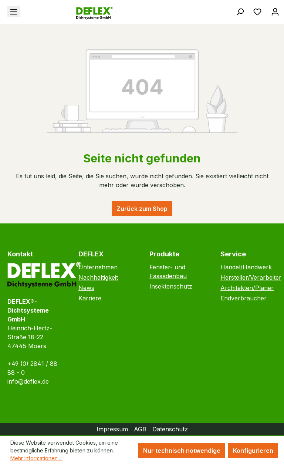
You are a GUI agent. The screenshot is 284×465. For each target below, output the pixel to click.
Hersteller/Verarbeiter (250, 277)
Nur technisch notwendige (181, 450)
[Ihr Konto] (275, 11)
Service (233, 254)
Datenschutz (170, 429)
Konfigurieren (253, 450)
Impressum (112, 429)
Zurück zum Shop (142, 208)
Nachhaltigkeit (98, 277)
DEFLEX (91, 254)
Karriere (89, 298)
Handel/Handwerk (246, 267)
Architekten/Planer (247, 288)
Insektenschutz (170, 286)
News (86, 288)
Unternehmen (98, 267)
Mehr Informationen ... (36, 458)
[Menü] (13, 11)
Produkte (164, 254)
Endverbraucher (243, 298)
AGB (140, 429)
